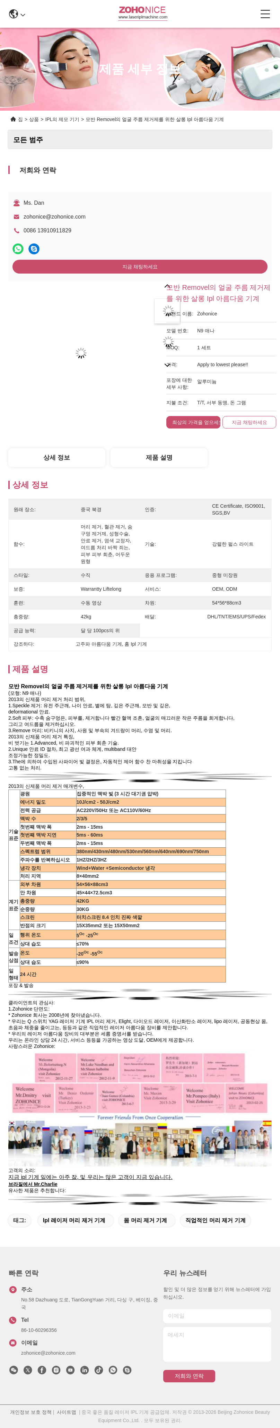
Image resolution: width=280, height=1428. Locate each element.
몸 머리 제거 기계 (145, 1220)
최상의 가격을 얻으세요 (198, 422)
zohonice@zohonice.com (55, 217)
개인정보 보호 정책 (31, 1412)
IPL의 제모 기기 (62, 119)
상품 (34, 119)
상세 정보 (56, 457)
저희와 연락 (189, 1376)
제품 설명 (159, 457)
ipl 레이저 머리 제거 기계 (74, 1220)
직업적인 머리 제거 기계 (215, 1220)
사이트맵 (66, 1412)
